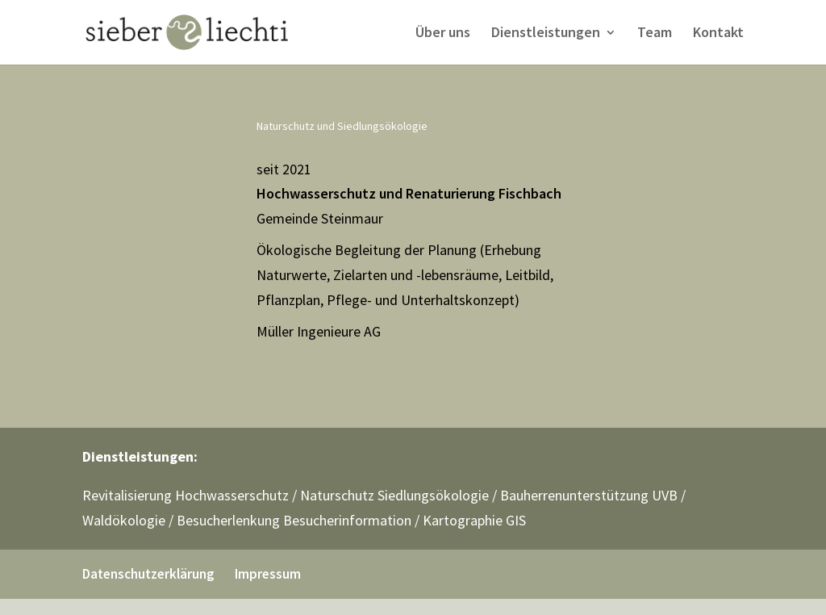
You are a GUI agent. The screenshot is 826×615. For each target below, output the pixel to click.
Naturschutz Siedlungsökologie (394, 495)
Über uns (442, 34)
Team (654, 34)
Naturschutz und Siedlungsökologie (342, 126)
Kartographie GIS (474, 520)
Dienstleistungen (545, 34)
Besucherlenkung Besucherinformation (294, 520)
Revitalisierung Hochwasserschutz (185, 495)
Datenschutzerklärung (148, 574)
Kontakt (718, 34)
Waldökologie (123, 520)
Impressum (268, 574)
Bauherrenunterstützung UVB (589, 495)
